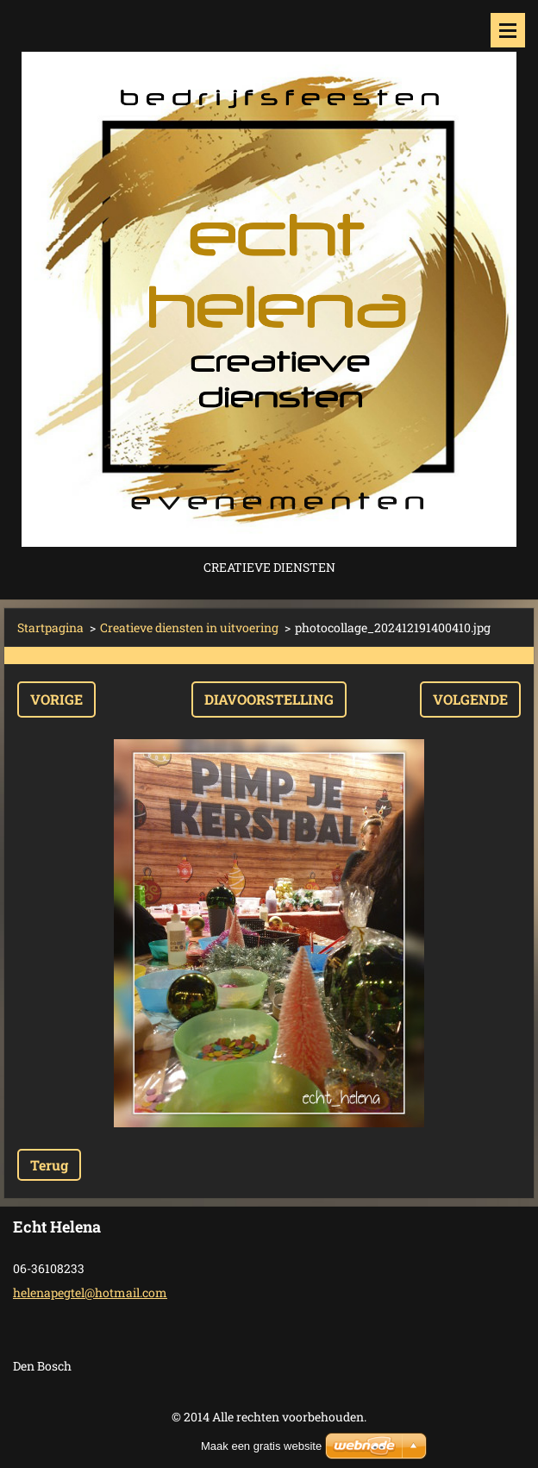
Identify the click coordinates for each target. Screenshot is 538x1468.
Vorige (56, 699)
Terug (49, 1165)
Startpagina (50, 627)
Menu (508, 30)
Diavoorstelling (269, 699)
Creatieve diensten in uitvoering (189, 627)
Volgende (470, 699)
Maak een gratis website (261, 1446)
